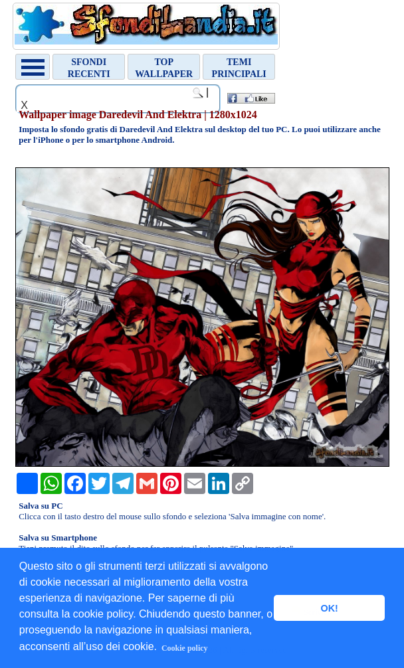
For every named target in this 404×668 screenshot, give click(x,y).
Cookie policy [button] (184, 648)
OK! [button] (329, 608)
